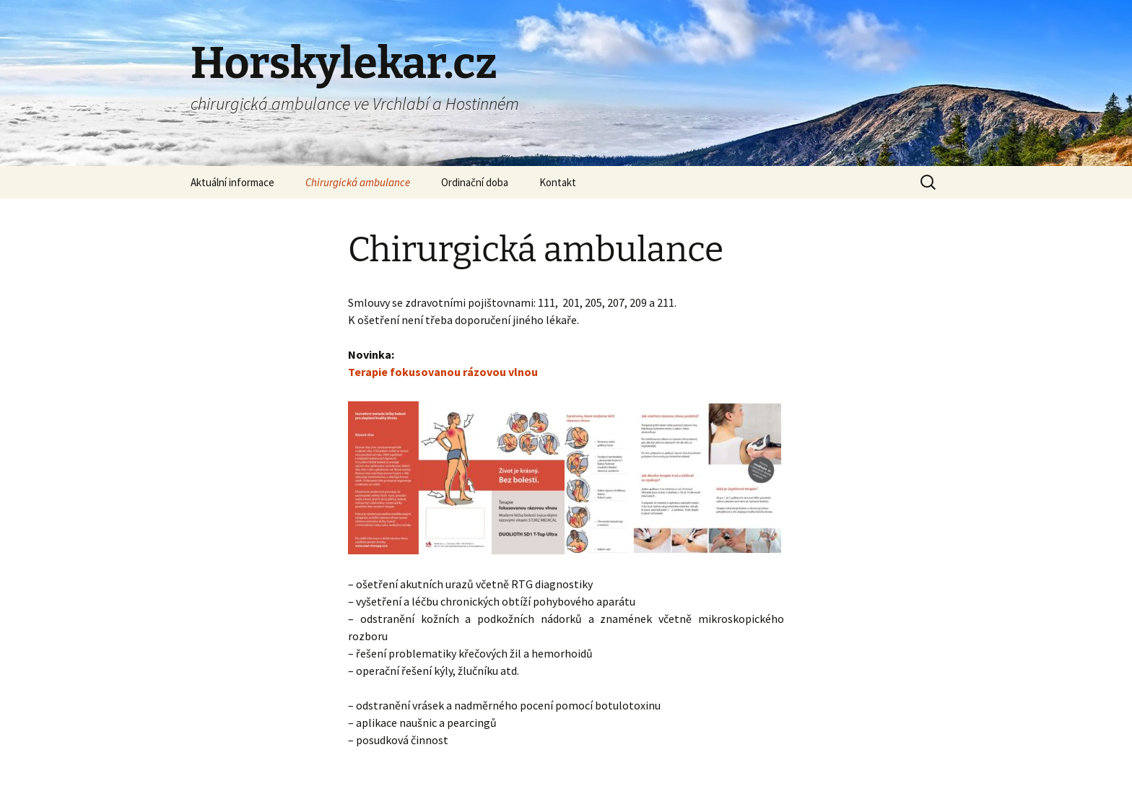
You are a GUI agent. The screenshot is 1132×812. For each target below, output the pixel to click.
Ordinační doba (474, 182)
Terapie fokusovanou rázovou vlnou (443, 371)
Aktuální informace (232, 182)
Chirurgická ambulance (357, 182)
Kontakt (557, 182)
